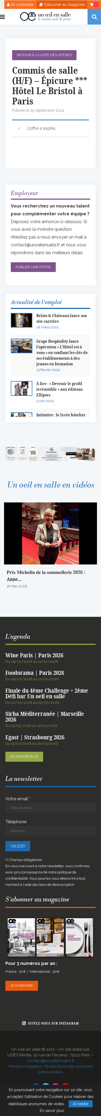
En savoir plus (24, 756)
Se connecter (20, 4)
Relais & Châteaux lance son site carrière (61, 318)
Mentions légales (25, 1066)
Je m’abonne (21, 986)
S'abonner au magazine (62, 4)
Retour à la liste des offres (44, 55)
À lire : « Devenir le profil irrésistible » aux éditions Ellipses (59, 389)
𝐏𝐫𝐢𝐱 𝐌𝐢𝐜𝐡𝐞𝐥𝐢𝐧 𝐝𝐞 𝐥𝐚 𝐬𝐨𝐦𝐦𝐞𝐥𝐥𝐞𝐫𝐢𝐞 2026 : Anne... (46, 576)
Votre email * (50, 804)
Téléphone (50, 827)
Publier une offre (33, 267)
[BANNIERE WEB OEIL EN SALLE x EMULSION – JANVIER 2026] (50, 449)
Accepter (81, 1104)
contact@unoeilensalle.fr (35, 244)
